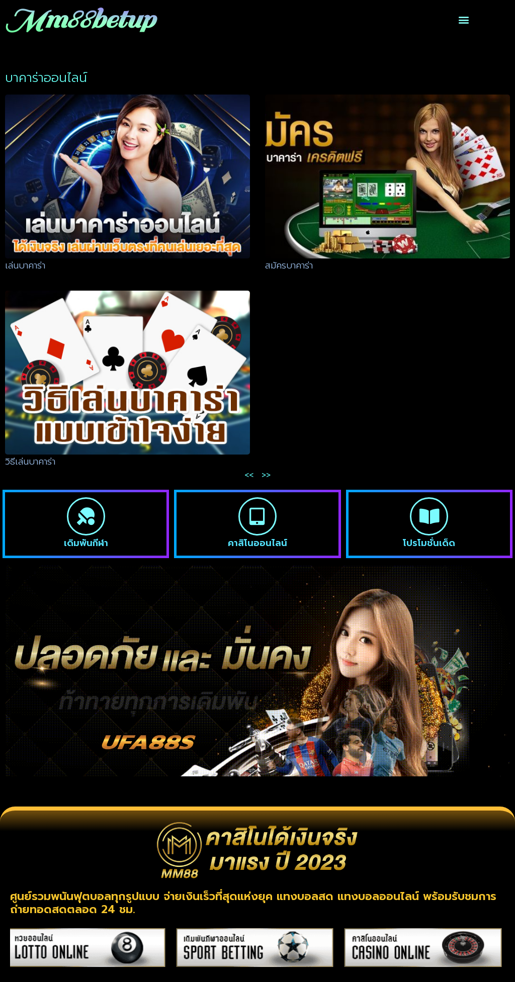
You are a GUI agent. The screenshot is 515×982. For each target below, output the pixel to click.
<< (248, 475)
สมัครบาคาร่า (289, 265)
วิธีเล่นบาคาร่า (30, 462)
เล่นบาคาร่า (25, 265)
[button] (463, 20)
